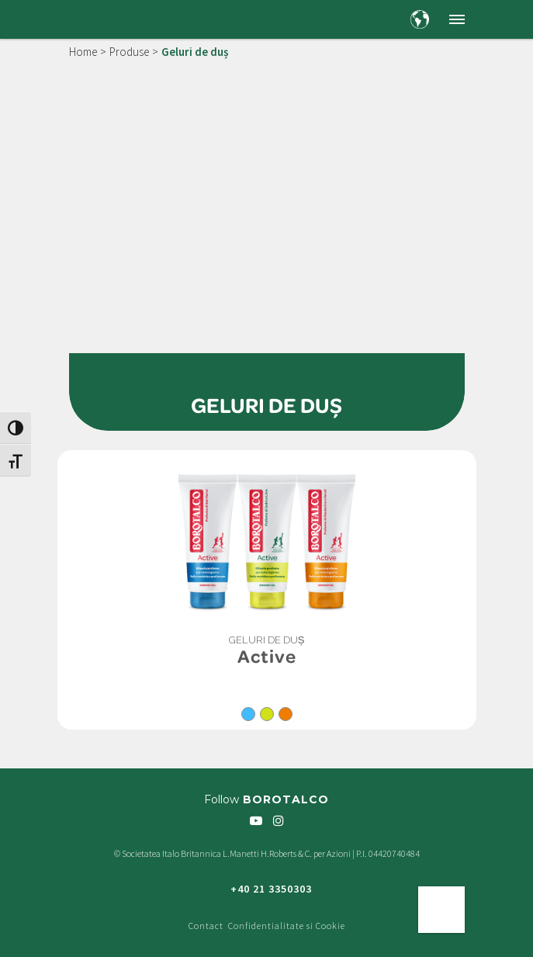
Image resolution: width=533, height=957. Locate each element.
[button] (457, 19)
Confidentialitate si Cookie (286, 925)
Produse (129, 51)
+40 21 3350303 (271, 889)
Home (83, 51)
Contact (206, 925)
